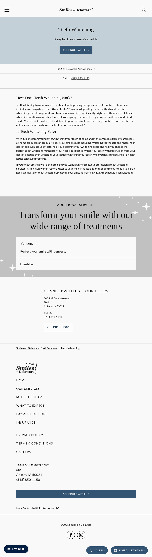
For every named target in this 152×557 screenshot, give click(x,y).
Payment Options (32, 414)
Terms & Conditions (34, 443)
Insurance (26, 422)
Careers (23, 452)
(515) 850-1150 (80, 78)
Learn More (27, 263)
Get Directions (58, 327)
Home (21, 380)
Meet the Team (29, 397)
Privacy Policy (29, 435)
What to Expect (30, 405)
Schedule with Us (76, 49)
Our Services (28, 388)
